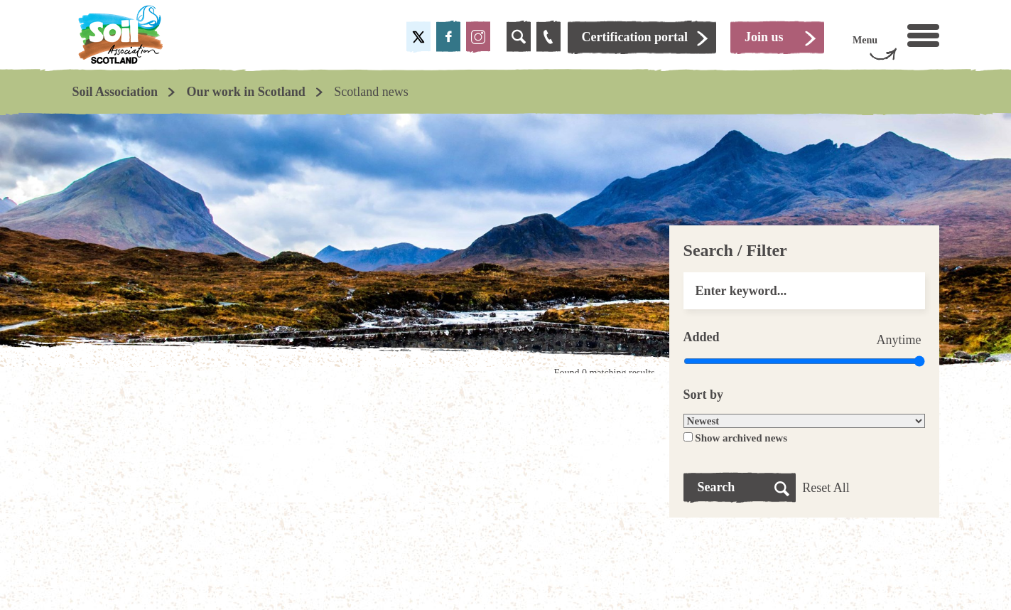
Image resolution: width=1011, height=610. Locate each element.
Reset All (826, 488)
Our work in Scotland (246, 92)
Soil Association (115, 92)
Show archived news (741, 438)
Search (716, 487)
